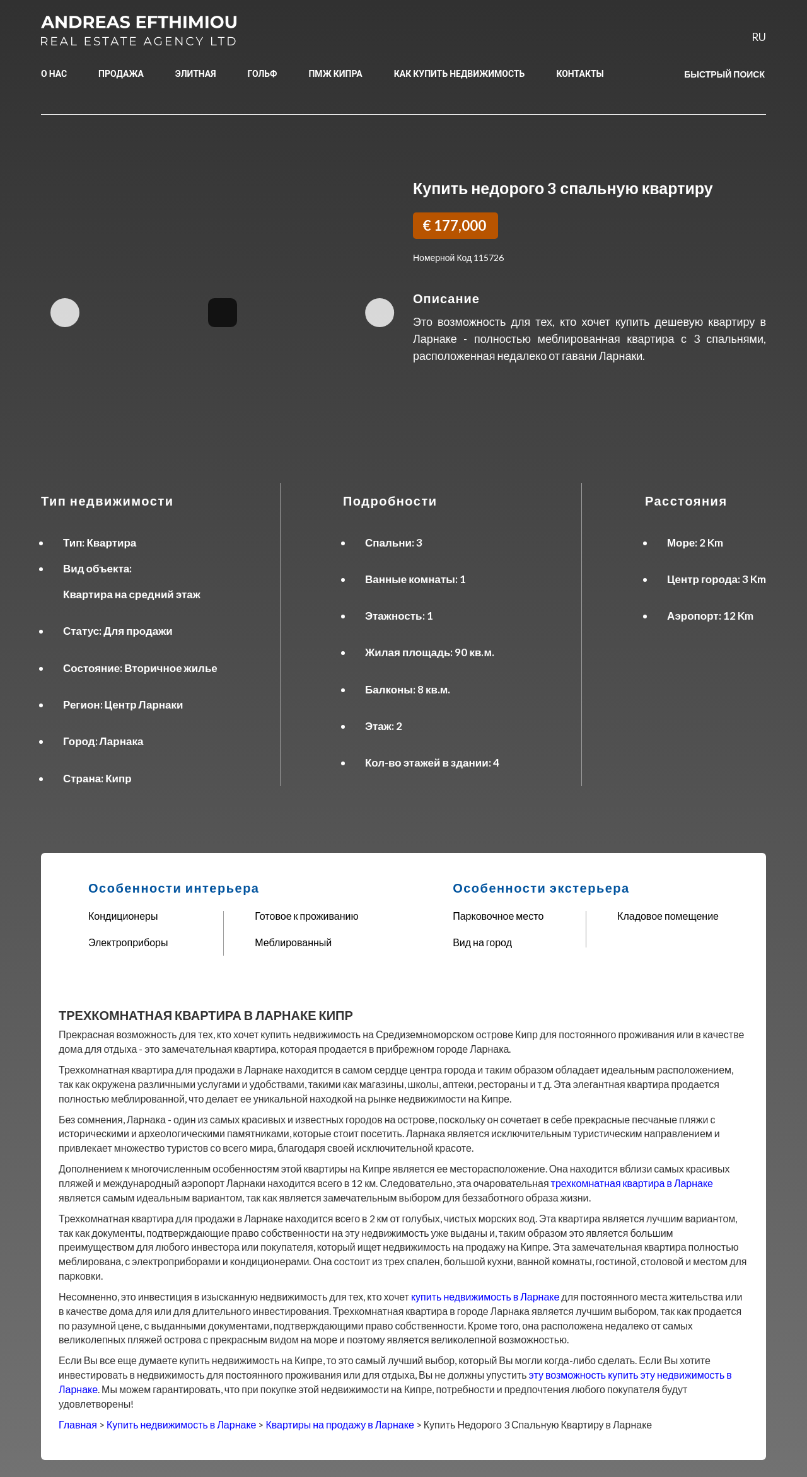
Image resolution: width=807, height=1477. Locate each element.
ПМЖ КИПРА (335, 73)
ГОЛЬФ (262, 73)
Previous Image (67, 312)
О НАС (54, 73)
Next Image (377, 312)
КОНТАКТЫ (579, 73)
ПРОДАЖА (121, 73)
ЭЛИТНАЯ (195, 73)
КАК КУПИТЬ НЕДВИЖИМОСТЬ (459, 73)
